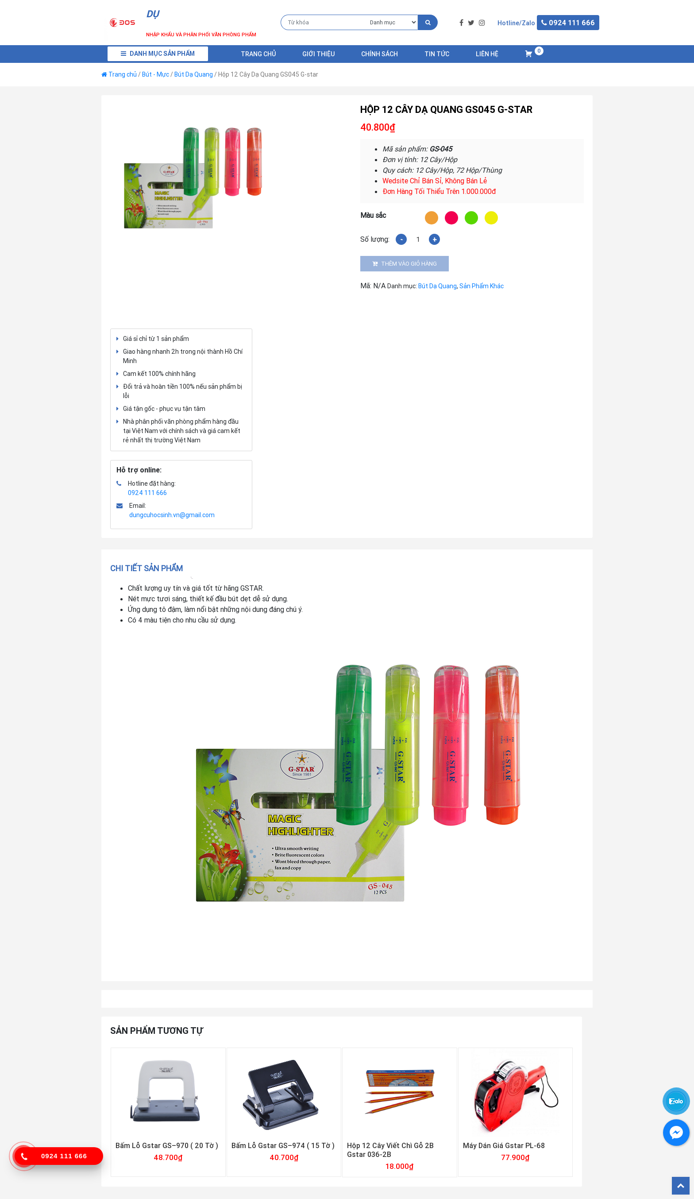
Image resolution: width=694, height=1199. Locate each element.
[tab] (149, 568)
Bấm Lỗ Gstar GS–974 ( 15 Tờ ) (283, 1145)
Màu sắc (373, 215)
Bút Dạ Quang (193, 74)
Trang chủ (258, 54)
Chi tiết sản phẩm (146, 568)
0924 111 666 (147, 493)
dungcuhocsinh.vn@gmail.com (172, 515)
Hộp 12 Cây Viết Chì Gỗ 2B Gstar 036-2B (390, 1150)
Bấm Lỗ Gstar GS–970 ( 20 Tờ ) (167, 1145)
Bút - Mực (155, 74)
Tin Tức (436, 54)
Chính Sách (379, 54)
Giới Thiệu (318, 54)
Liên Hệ (487, 54)
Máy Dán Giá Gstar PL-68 (504, 1145)
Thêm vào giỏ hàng (409, 263)
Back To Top (681, 1186)
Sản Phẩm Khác (481, 286)
